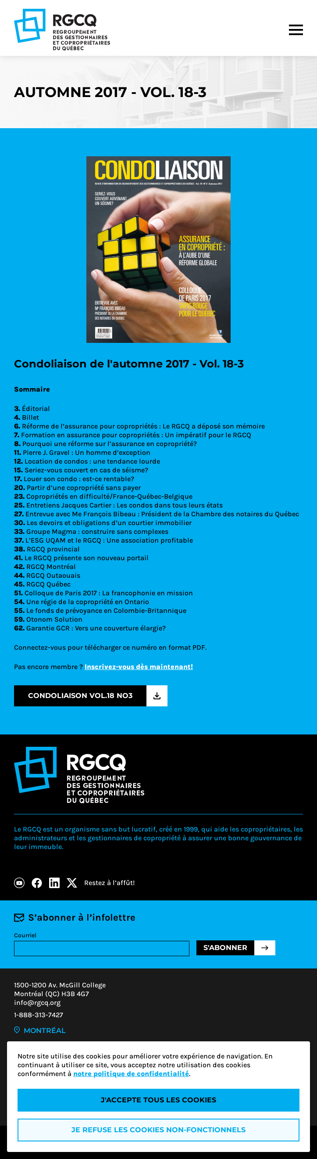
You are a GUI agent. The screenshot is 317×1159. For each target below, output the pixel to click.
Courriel (25, 935)
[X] (72, 883)
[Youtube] (19, 883)
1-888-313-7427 (38, 1015)
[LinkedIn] (54, 883)
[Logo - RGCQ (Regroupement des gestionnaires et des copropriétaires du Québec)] (62, 29)
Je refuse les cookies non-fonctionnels (158, 1130)
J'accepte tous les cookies (158, 1100)
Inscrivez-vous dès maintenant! (139, 666)
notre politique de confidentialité (131, 1073)
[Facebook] (37, 883)
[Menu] (296, 30)
